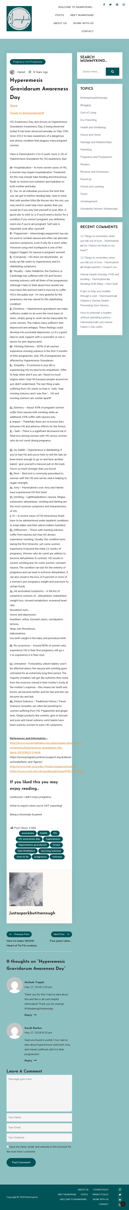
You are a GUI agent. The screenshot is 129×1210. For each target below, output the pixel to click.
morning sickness (51, 850)
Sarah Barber (33, 1028)
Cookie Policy (101, 1189)
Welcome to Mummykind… (76, 7)
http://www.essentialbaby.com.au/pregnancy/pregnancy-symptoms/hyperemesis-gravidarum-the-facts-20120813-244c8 (46, 747)
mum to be (23, 856)
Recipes (85, 164)
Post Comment (21, 1162)
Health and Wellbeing (93, 127)
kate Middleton (26, 850)
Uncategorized (88, 201)
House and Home (90, 135)
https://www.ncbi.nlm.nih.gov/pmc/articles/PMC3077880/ (47, 771)
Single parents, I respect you (100, 267)
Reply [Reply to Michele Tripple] (28, 1015)
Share (13, 106)
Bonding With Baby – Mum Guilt (99, 284)
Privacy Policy (101, 1194)
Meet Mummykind (82, 15)
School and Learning (92, 186)
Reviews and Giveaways (94, 172)
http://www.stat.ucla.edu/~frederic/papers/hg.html (43, 766)
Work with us (83, 23)
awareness (28, 833)
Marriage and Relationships (96, 142)
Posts (59, 15)
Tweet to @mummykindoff (27, 113)
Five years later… (61, 941)
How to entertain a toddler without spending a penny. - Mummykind (96, 317)
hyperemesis (53, 839)
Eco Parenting (88, 120)
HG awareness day (29, 839)
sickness (57, 856)
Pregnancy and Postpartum (27, 61)
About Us (60, 23)
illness (56, 844)
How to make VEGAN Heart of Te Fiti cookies (22, 943)
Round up (85, 179)
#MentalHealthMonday (94, 98)
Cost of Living (88, 112)
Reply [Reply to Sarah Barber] (28, 1060)
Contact (87, 31)
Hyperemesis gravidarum (32, 844)
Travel (83, 194)
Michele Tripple (34, 982)
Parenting (86, 149)
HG (55, 833)
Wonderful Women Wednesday (99, 209)
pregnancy (40, 856)
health (43, 833)
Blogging (85, 105)
